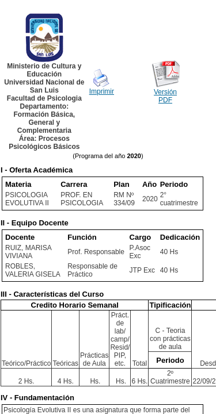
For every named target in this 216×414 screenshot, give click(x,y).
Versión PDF (165, 96)
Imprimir (101, 91)
